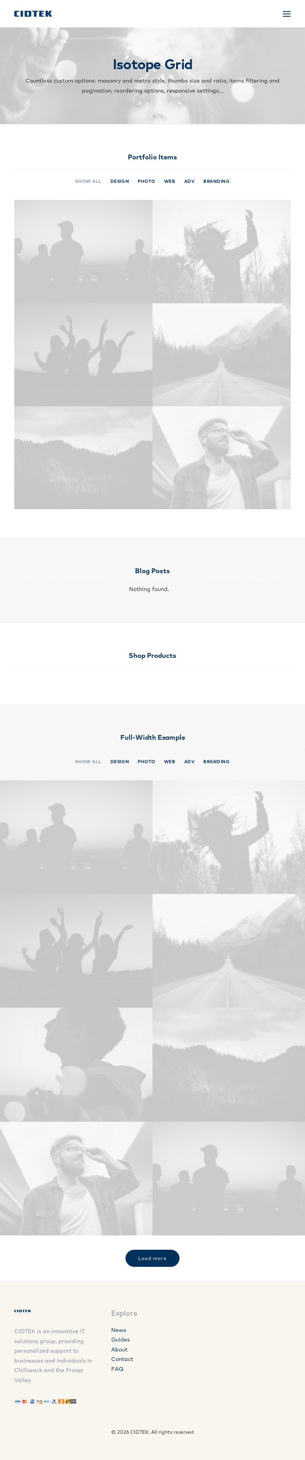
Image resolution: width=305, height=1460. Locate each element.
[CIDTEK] (33, 14)
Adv (189, 181)
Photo (146, 181)
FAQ (117, 1369)
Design (119, 181)
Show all (88, 181)
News (118, 1330)
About (119, 1349)
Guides (120, 1339)
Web (170, 181)
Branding (216, 181)
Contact (122, 1359)
